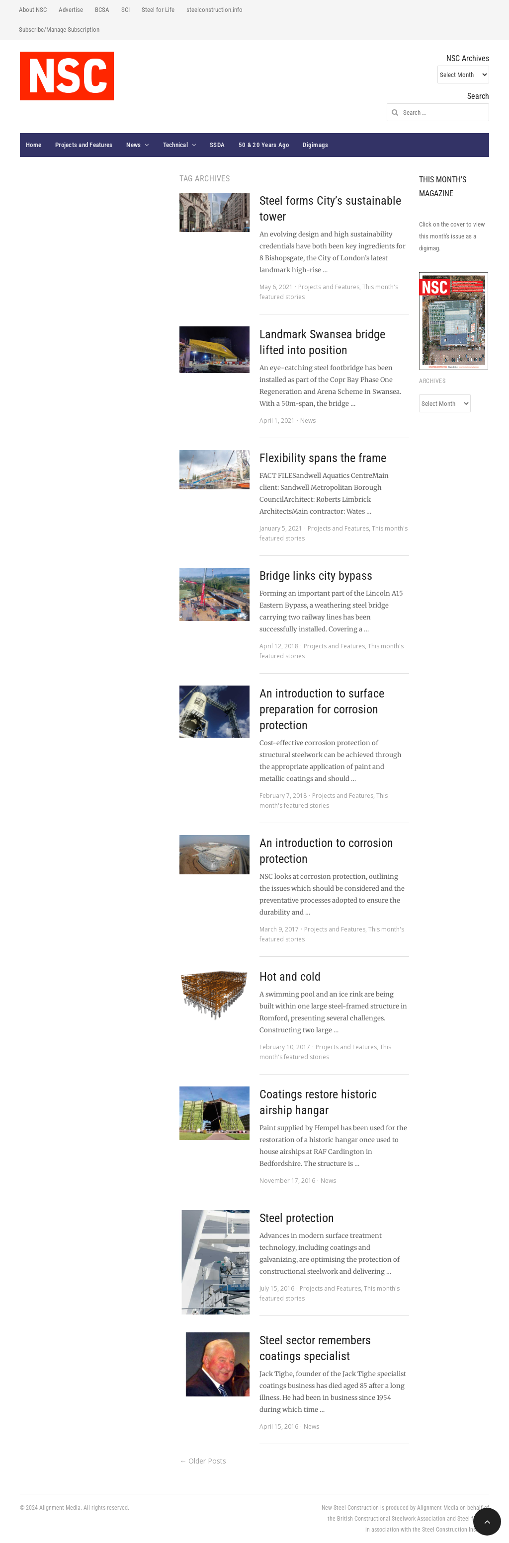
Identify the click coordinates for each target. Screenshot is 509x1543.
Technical (175, 145)
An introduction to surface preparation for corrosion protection (321, 709)
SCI (125, 9)
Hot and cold (290, 977)
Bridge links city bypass (315, 576)
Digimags (315, 145)
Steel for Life (158, 9)
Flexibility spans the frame (322, 458)
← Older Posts (202, 1461)
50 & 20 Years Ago (264, 145)
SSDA (217, 145)
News (133, 145)
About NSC (33, 9)
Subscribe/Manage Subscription (59, 29)
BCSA (102, 9)
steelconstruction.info (214, 9)
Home (33, 145)
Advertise (71, 9)
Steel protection (296, 1218)
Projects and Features (83, 145)
